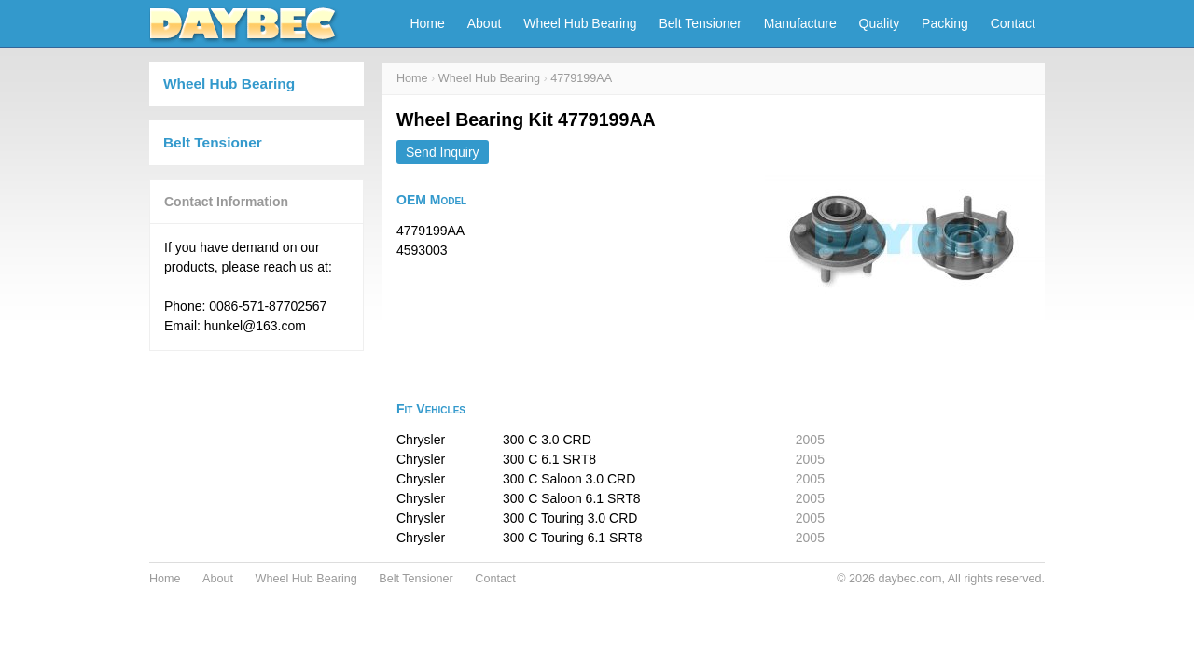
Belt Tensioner (700, 23)
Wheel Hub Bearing (579, 23)
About (484, 23)
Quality (879, 23)
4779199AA (581, 78)
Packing (945, 23)
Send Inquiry (442, 152)
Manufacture (800, 23)
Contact (1013, 23)
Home (427, 23)
